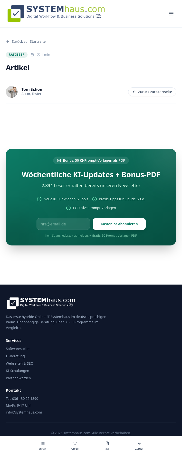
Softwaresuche (17, 348)
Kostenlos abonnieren (119, 224)
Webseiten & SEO (19, 363)
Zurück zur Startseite (152, 91)
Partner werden (18, 378)
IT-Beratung (15, 356)
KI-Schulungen (17, 370)
